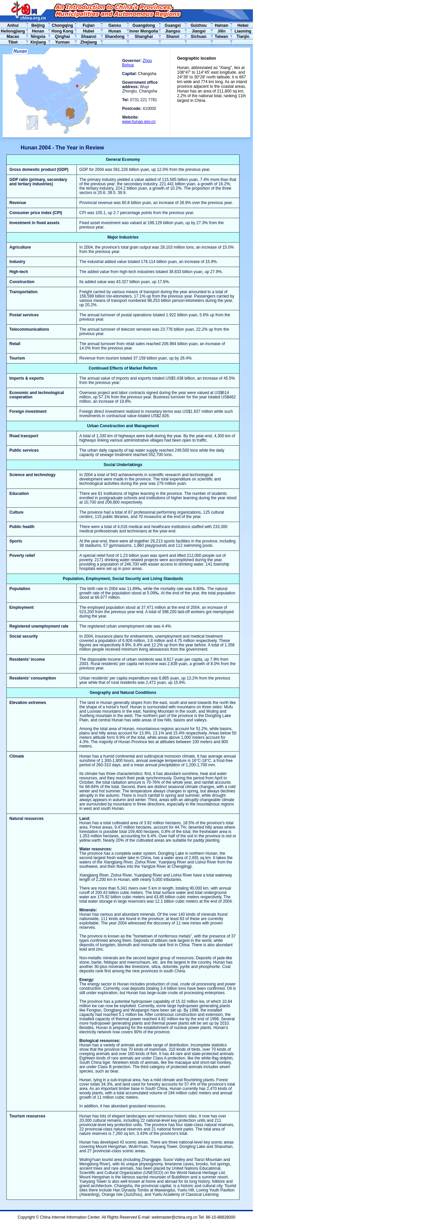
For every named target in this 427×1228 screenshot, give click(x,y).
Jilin (221, 31)
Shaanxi (88, 36)
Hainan (221, 25)
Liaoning (242, 31)
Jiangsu (172, 31)
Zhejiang (89, 42)
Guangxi (173, 25)
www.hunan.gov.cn (139, 121)
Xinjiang (38, 42)
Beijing (38, 25)
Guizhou (199, 25)
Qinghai (62, 36)
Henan (38, 31)
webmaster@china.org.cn (174, 1217)
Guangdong (143, 25)
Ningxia (38, 36)
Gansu (114, 25)
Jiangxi (198, 31)
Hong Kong (62, 31)
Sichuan (199, 36)
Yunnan (62, 42)
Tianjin (242, 36)
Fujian (89, 25)
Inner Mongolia (143, 31)
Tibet (12, 42)
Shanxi (172, 36)
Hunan (114, 31)
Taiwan (221, 36)
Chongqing (62, 25)
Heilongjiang (13, 31)
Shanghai (144, 36)
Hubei (88, 31)
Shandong (114, 36)
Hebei (243, 25)
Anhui (12, 25)
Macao (13, 36)
